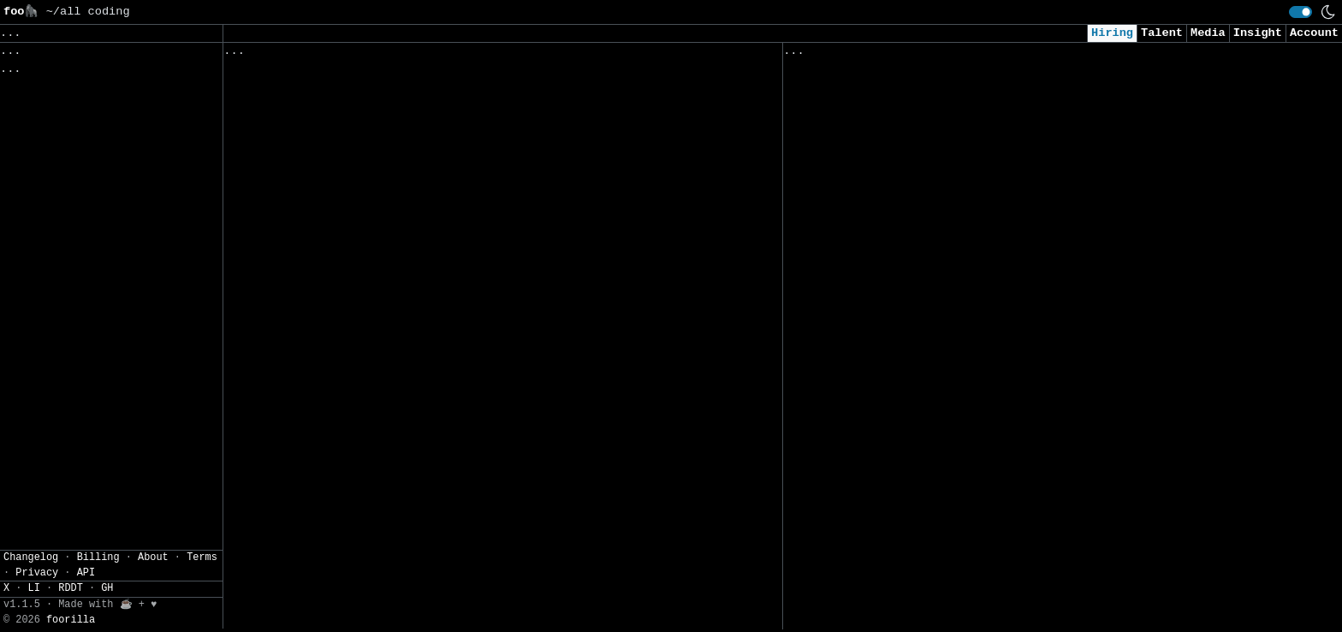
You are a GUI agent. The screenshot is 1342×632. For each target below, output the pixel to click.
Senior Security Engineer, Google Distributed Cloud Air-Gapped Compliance (478, 361)
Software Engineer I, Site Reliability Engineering (398, 325)
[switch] (1300, 12)
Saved (391, 54)
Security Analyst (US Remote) (884, 134)
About (153, 561)
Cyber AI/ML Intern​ (849, 277)
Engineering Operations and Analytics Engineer (384, 593)
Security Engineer (846, 564)
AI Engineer (825, 313)
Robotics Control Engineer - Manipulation (366, 146)
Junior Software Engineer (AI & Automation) (933, 492)
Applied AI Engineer (853, 98)
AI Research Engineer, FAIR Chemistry (912, 599)
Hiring (1112, 33)
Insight (1257, 33)
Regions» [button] (31, 98)
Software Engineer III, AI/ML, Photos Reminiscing (394, 397)
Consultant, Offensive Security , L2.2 (916, 385)
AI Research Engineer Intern (881, 349)
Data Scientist (835, 420)
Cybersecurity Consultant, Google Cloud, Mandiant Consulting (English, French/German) (468, 442)
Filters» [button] (31, 123)
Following (551, 54)
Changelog (30, 561)
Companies (462, 54)
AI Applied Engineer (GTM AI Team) (902, 206)
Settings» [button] (34, 148)
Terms (202, 561)
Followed (325, 54)
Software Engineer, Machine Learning (349, 75)
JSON (113, 174)
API (86, 576)
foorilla (70, 623)
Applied (880, 54)
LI (34, 593)
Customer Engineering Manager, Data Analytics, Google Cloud (429, 558)
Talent (1162, 33)
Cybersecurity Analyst (860, 170)
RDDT (70, 593)
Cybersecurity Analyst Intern (884, 456)
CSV (73, 174)
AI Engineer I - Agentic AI (877, 242)
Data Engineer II (843, 528)
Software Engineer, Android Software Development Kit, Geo (422, 522)
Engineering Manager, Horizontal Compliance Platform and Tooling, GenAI (471, 486)
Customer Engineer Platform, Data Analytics (373, 290)
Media (1208, 33)
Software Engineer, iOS (303, 254)
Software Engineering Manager (324, 111)
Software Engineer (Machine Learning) (352, 218)
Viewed (813, 54)
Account (1314, 33)
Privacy (36, 576)
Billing (98, 561)
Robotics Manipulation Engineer (331, 182)
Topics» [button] (27, 73)
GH (107, 593)
